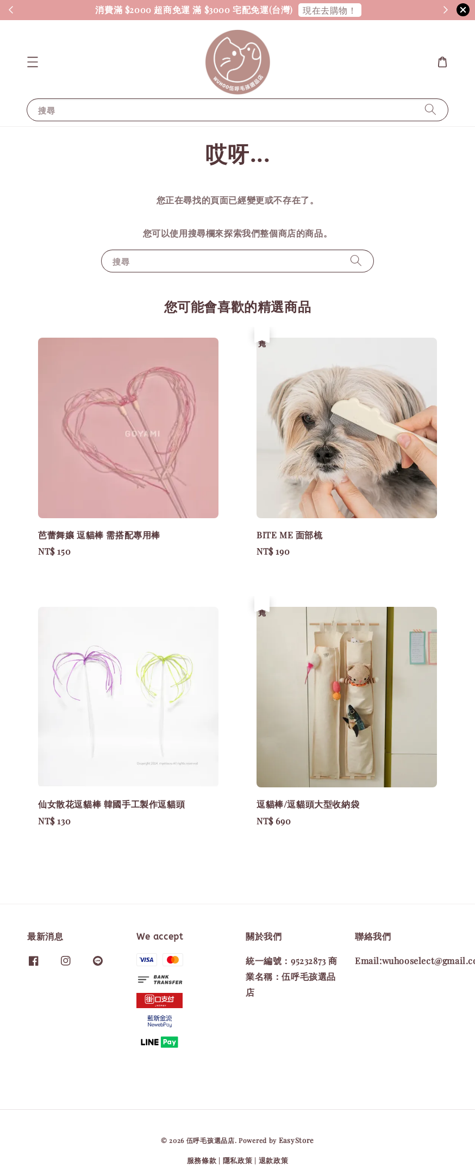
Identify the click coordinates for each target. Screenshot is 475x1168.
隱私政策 (238, 1160)
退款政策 (274, 1160)
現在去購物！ (330, 10)
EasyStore (296, 1140)
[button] (33, 62)
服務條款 (202, 1160)
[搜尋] (430, 109)
